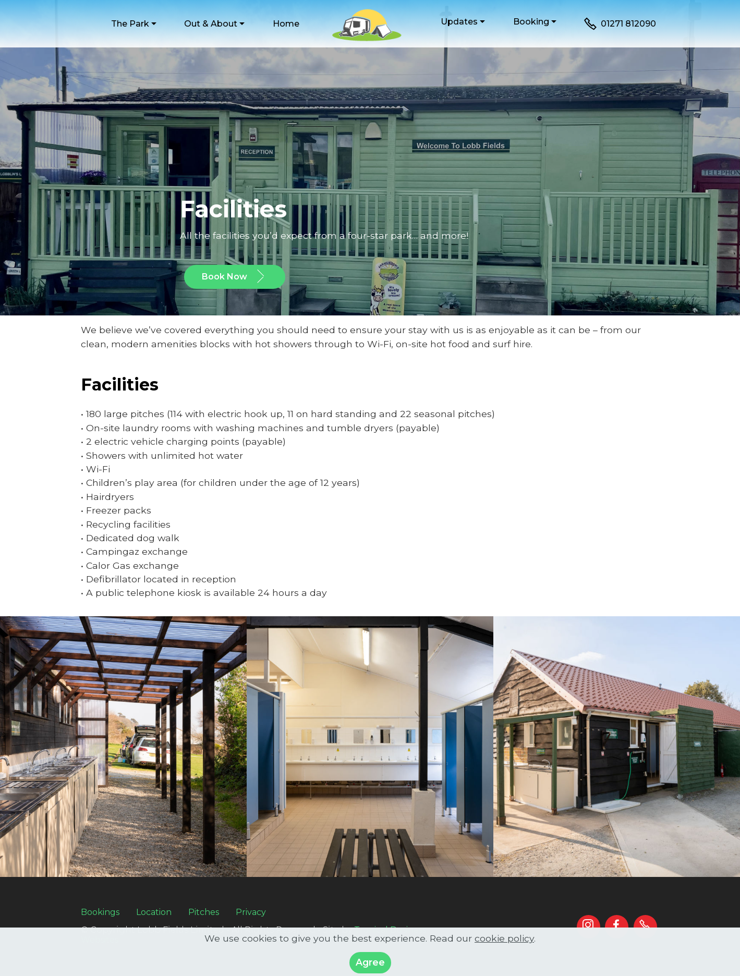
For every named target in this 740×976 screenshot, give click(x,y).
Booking (531, 22)
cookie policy (504, 950)
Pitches (203, 912)
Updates (459, 22)
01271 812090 (620, 24)
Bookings (100, 912)
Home (286, 24)
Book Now (235, 277)
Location (154, 912)
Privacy (251, 912)
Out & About (210, 24)
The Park (130, 24)
